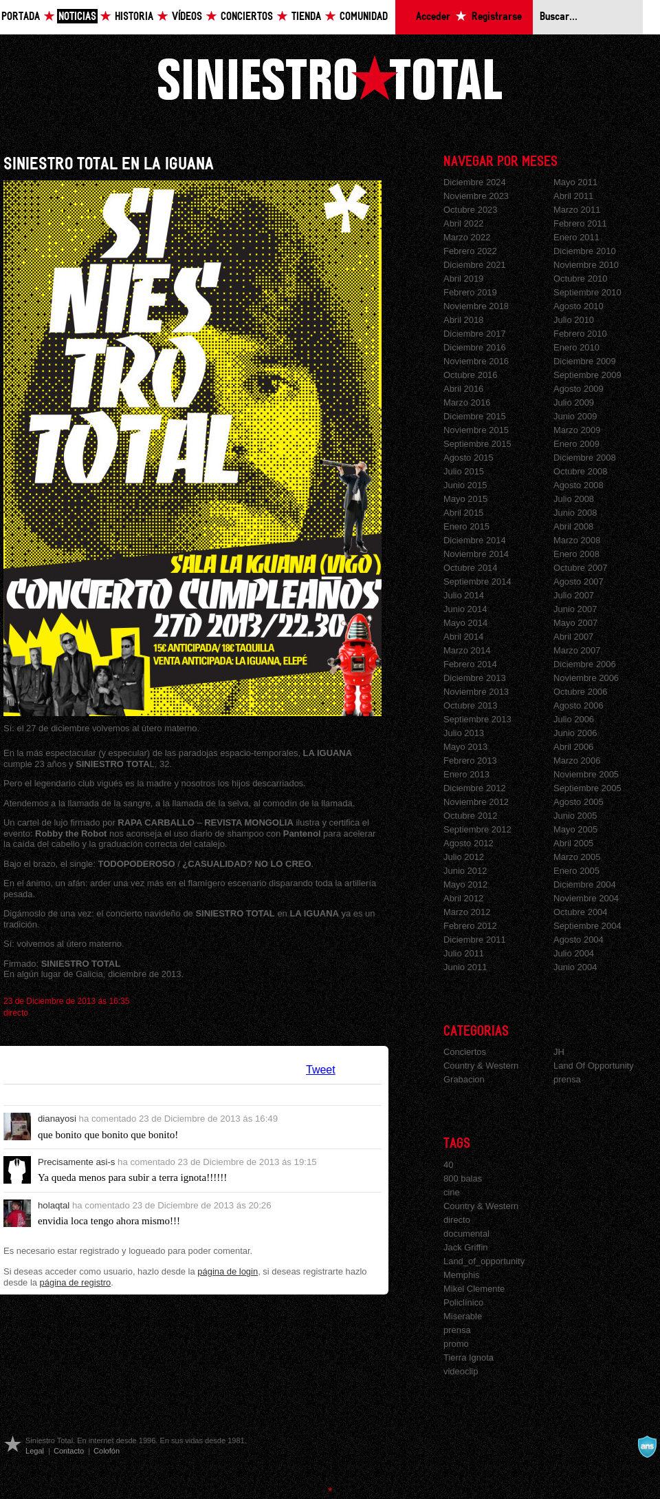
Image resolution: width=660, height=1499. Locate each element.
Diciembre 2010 (584, 251)
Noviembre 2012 (476, 802)
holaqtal (53, 1205)
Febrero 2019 (470, 292)
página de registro (75, 1282)
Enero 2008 (576, 554)
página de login (227, 1271)
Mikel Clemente (474, 1288)
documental (466, 1233)
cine (451, 1192)
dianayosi (57, 1118)
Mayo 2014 (465, 623)
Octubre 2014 (470, 568)
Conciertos (247, 17)
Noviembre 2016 (476, 361)
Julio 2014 (463, 595)
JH (558, 1052)
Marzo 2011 (576, 210)
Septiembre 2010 (587, 292)
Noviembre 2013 (476, 691)
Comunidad (364, 17)
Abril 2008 (573, 526)
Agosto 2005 (578, 802)
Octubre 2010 (580, 278)
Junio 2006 (575, 733)
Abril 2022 (463, 223)
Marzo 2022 (466, 237)
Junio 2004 (575, 967)
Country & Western (480, 1065)
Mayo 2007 (575, 623)
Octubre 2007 (580, 568)
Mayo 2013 (465, 747)
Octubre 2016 (470, 375)
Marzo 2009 (576, 430)
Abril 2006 (573, 747)
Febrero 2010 (580, 333)
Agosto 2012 (468, 843)
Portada (20, 17)
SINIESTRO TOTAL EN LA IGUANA (108, 164)
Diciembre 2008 (584, 457)
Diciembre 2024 (474, 182)
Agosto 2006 (578, 705)
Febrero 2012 (470, 926)
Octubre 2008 (580, 471)
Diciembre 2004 (584, 884)
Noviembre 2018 (476, 306)
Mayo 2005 (575, 829)
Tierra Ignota (468, 1357)
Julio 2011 (463, 953)
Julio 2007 (573, 595)
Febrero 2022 (470, 251)
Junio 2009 (575, 416)
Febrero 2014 (470, 664)
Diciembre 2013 (474, 678)
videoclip (460, 1371)
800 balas (462, 1178)
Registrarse (497, 17)
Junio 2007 (575, 609)
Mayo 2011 (575, 182)
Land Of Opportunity (593, 1065)
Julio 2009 (573, 402)
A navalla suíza (647, 1447)
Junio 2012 (465, 871)
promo (456, 1344)
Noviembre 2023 (476, 196)
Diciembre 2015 (474, 416)
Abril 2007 (573, 636)
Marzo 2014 (466, 650)
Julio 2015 (463, 471)
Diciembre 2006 (584, 664)
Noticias (77, 17)
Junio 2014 (465, 609)
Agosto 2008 (578, 485)
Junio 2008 (575, 512)
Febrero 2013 (470, 760)
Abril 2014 (463, 636)
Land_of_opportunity (484, 1261)
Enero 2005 (576, 871)
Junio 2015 (465, 485)
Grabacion (464, 1079)
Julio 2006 (573, 719)
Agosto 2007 (578, 581)
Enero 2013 (466, 774)
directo (15, 1013)
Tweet (321, 1070)
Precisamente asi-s (76, 1162)
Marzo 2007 (576, 650)
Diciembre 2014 (474, 540)
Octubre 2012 (470, 815)
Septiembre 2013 (477, 719)
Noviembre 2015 (476, 430)
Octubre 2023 (470, 210)
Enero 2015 (466, 526)
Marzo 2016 (466, 402)
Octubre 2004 (580, 912)
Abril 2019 (463, 278)
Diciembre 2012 (474, 788)
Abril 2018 (463, 320)
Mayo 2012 (465, 884)
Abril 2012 (463, 898)
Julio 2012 (463, 857)
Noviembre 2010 (586, 265)
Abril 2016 (463, 389)
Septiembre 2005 (587, 788)
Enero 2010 (576, 347)
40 (448, 1165)
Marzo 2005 (576, 857)
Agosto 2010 (578, 306)
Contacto (69, 1451)
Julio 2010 (573, 320)
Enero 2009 (576, 444)
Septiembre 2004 (587, 926)
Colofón (107, 1451)
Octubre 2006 (580, 691)
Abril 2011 (573, 196)
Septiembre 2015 (477, 444)
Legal (34, 1451)
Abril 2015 (463, 512)
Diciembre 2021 (474, 265)
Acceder (433, 17)
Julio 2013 (463, 733)
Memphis (461, 1275)
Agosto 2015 (468, 457)
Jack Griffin (465, 1247)
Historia (134, 17)
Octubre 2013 (470, 705)
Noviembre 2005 (586, 774)
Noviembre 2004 (586, 898)
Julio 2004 (573, 953)
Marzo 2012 (466, 912)
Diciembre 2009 (584, 361)
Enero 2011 (576, 237)
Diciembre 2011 (474, 939)
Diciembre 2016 (474, 347)
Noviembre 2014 (476, 554)
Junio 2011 (465, 967)
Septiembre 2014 (477, 581)
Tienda (306, 17)
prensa (567, 1079)
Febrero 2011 (580, 223)
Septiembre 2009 (587, 375)
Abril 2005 (573, 843)
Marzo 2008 (576, 540)
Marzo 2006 (576, 760)
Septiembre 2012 (477, 829)
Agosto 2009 (578, 389)
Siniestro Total (330, 77)
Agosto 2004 (578, 939)
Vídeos (187, 17)
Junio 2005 (575, 815)
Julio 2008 (573, 499)
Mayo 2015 (465, 499)
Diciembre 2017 (474, 333)
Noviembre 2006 (586, 678)
